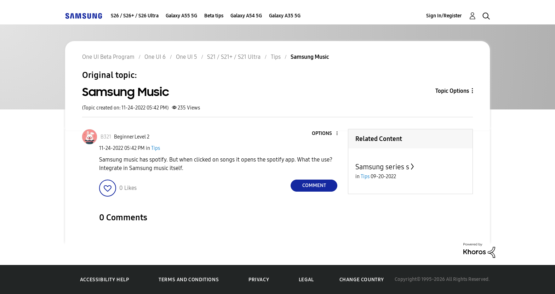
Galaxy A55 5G (181, 16)
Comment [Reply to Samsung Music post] (314, 185)
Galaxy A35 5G (285, 16)
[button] (325, 133)
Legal (306, 280)
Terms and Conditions (189, 280)
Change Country (361, 280)
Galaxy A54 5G (246, 16)
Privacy (258, 280)
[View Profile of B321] (106, 137)
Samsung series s (382, 167)
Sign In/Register (444, 16)
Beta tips (213, 16)
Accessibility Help (104, 280)
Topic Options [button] (452, 90)
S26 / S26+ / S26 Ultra (135, 16)
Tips (155, 148)
